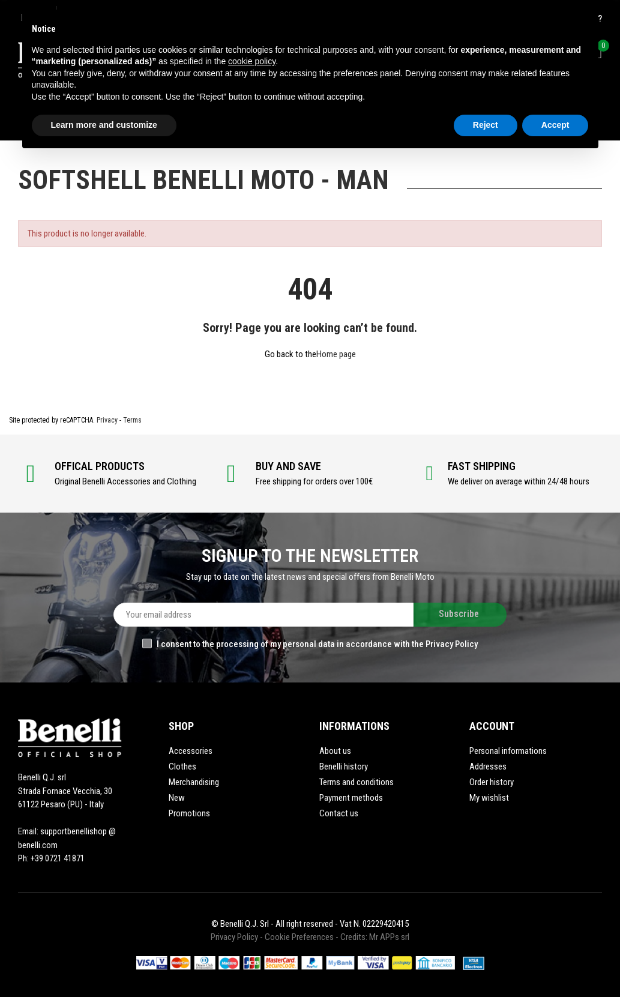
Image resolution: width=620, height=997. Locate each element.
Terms (132, 420)
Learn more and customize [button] (104, 125)
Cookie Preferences (299, 937)
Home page (336, 354)
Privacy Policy (234, 937)
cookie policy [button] (251, 61)
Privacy (107, 420)
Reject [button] (485, 125)
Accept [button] (555, 125)
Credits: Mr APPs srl (374, 937)
